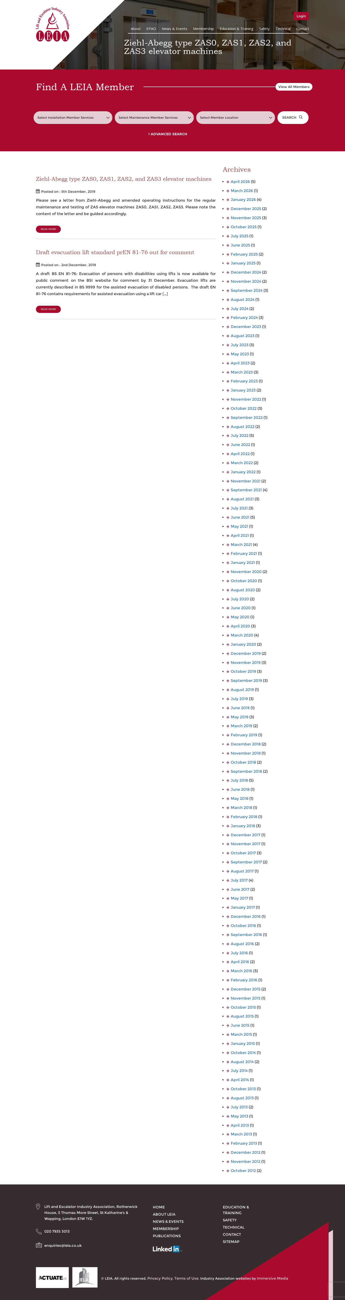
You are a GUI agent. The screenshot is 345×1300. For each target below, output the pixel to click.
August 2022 (242, 426)
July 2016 (239, 953)
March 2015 (241, 1034)
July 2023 (239, 345)
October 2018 (243, 762)
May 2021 (239, 526)
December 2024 (246, 272)
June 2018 (240, 789)
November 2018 (246, 753)
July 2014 (239, 1070)
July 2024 (239, 308)
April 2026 (240, 181)
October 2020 (244, 581)
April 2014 (240, 1079)
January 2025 (243, 263)
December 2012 (245, 1152)
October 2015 (243, 1007)
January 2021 (243, 562)
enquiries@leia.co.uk (63, 1245)
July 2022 (239, 435)
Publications (167, 1236)
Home (159, 1207)
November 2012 (245, 1161)
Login (301, 16)
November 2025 (246, 218)
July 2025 (239, 236)
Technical (283, 28)
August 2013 (242, 1098)
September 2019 (246, 680)
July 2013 (239, 1107)
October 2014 (243, 1052)
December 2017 (245, 835)
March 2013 (241, 1134)
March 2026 (242, 190)
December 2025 (246, 208)
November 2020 (246, 571)
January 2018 (243, 826)
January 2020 (243, 644)
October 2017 (243, 853)
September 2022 (247, 417)
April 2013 (240, 1125)
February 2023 (244, 381)
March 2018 (241, 807)
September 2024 (247, 290)
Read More (48, 229)
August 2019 (242, 689)
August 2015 (242, 1016)
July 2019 (239, 699)
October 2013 (243, 1089)
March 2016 (241, 971)
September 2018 (246, 771)
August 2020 (243, 590)
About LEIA (164, 1214)
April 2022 (240, 453)
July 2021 (239, 508)
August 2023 (242, 336)
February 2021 (244, 553)
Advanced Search (167, 134)
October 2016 (243, 925)
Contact (302, 28)
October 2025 (244, 227)
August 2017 (242, 871)
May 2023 (240, 354)
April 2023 (240, 363)
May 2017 (239, 898)
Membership (203, 28)
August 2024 (242, 299)
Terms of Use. (186, 1278)
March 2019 (241, 726)
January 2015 (243, 1043)
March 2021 (241, 544)
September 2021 (246, 490)
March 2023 (242, 372)
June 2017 (240, 889)
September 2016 (246, 934)
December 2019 (246, 653)
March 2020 (242, 635)
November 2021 (245, 481)
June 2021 (240, 517)
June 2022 (240, 444)
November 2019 (246, 662)
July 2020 (240, 599)
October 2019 (243, 671)
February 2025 (244, 254)
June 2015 (240, 1025)
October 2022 (244, 408)
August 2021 (242, 499)
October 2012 (243, 1170)
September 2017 (246, 862)
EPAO (151, 28)
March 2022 (242, 463)
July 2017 (239, 880)
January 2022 (243, 472)
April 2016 (240, 962)
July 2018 (239, 780)
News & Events (174, 28)
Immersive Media (272, 1278)
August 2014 (242, 1062)
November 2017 (245, 844)
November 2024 (246, 281)
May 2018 (239, 798)
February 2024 (244, 317)
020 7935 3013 (57, 1231)
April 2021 (240, 535)
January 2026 (243, 199)
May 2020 (240, 617)
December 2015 (245, 989)
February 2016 (244, 980)
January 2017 (243, 907)
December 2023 (246, 326)
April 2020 (240, 626)
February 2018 (244, 816)
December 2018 (246, 744)
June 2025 (240, 245)
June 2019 (240, 708)
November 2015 (245, 998)
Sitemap (231, 1241)
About (136, 28)
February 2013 (244, 1143)
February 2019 (244, 735)
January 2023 (243, 390)
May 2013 (239, 1116)
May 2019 (239, 717)
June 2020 (241, 608)
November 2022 (246, 399)
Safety (264, 28)
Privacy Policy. (160, 1278)
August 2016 (242, 944)
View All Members (294, 87)
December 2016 (246, 916)
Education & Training (236, 28)
